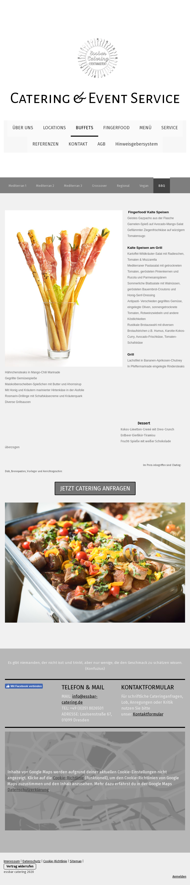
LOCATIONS (54, 127)
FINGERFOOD (116, 127)
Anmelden (179, 876)
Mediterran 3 (73, 186)
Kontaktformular (148, 714)
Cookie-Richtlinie (68, 778)
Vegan (144, 186)
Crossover (99, 186)
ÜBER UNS (22, 127)
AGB (101, 144)
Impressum (12, 861)
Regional (123, 186)
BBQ (161, 186)
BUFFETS (84, 127)
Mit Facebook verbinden (24, 686)
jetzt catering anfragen (95, 488)
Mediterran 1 (17, 186)
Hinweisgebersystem (136, 144)
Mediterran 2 (45, 186)
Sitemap (76, 861)
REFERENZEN (45, 144)
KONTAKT (78, 144)
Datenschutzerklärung (28, 789)
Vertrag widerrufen (19, 866)
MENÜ (145, 127)
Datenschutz (32, 861)
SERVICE (169, 127)
